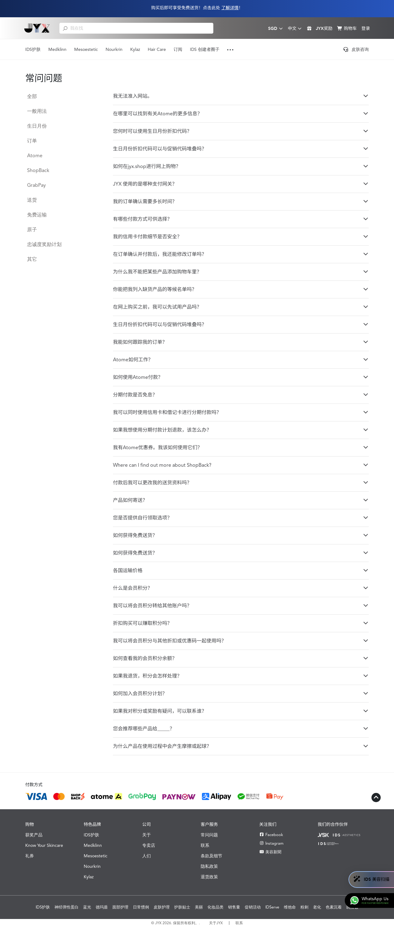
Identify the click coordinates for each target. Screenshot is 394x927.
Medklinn (57, 49)
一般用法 (37, 111)
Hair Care (157, 49)
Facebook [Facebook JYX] (271, 834)
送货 (32, 200)
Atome (34, 155)
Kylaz (135, 49)
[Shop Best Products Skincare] (37, 28)
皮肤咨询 (356, 49)
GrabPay (36, 185)
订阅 (178, 49)
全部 (32, 96)
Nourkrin (114, 49)
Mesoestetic (86, 49)
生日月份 (37, 126)
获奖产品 (33, 834)
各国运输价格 (241, 570)
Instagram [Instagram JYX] (271, 843)
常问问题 (209, 834)
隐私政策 (209, 866)
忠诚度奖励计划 (44, 244)
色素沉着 (334, 907)
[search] (65, 28)
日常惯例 (141, 907)
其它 (32, 259)
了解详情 (230, 7)
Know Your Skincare (44, 845)
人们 (146, 855)
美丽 (199, 907)
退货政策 (209, 876)
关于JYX (216, 923)
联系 (205, 845)
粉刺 (304, 907)
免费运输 (37, 215)
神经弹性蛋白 (66, 907)
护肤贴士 (182, 907)
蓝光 (87, 907)
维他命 (290, 907)
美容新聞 (270, 852)
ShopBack (38, 170)
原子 (32, 229)
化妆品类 (215, 907)
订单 (32, 141)
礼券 (29, 855)
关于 (146, 834)
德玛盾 (102, 907)
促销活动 (253, 907)
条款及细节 (211, 855)
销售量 (234, 907)
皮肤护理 (162, 907)
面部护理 (120, 907)
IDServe (272, 907)
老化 (317, 907)
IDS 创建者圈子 (204, 49)
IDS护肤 (33, 49)
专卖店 (148, 845)
